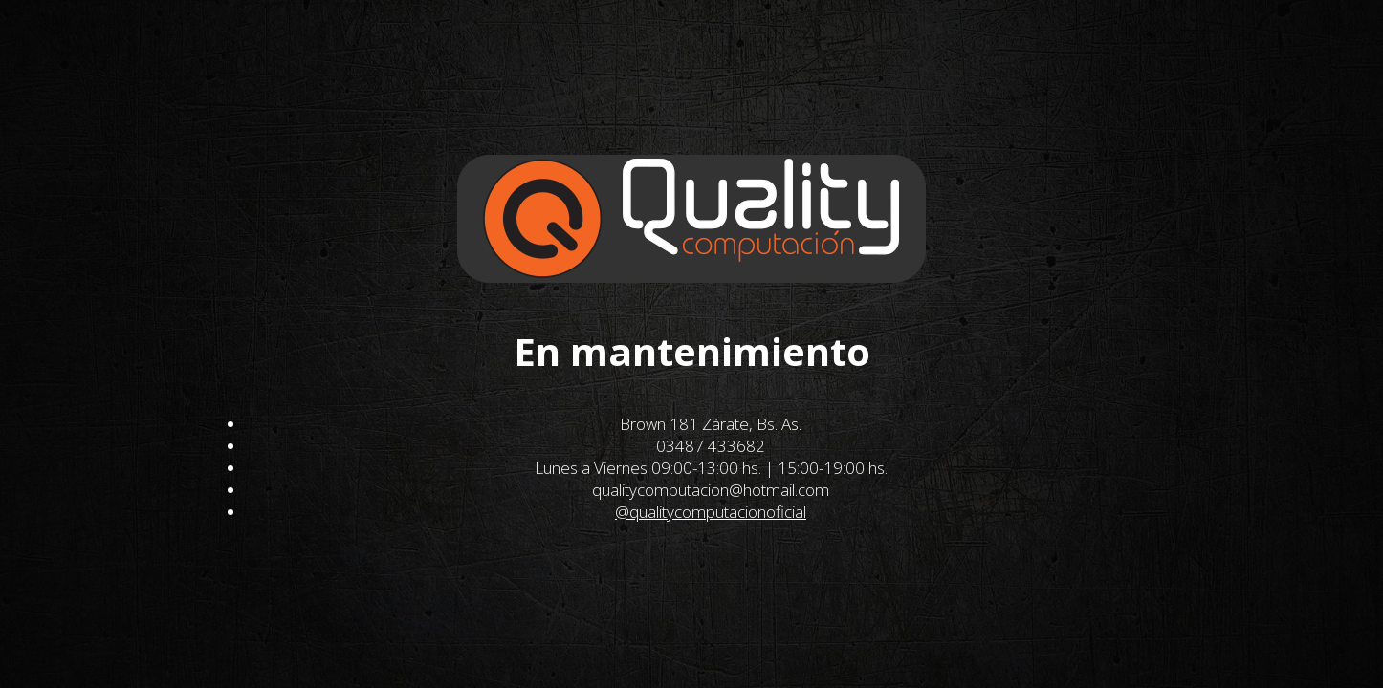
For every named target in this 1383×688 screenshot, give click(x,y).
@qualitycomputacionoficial (710, 512)
